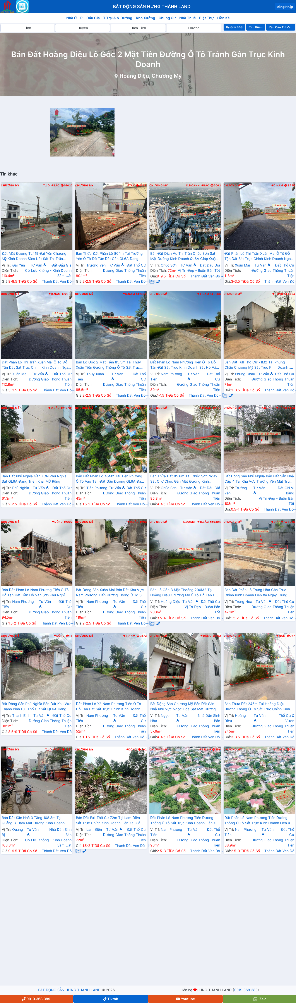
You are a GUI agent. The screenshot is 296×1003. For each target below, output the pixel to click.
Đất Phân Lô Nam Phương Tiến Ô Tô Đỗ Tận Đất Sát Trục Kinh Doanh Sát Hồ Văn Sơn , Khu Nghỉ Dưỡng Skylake (184, 365)
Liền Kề (223, 18)
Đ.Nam (277, 185)
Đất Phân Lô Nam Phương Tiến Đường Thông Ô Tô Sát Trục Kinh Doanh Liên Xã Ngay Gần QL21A (184, 820)
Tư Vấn (38, 265)
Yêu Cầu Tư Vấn (281, 27)
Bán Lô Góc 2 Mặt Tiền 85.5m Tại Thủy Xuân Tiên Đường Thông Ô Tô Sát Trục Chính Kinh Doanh (108, 365)
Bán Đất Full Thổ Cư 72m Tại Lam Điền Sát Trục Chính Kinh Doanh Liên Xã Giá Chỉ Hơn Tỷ (108, 820)
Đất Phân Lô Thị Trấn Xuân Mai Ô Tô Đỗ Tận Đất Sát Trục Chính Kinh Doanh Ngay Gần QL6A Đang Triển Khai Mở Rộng (258, 256)
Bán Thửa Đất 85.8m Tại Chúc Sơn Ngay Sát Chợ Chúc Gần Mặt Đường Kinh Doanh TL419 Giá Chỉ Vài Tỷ (183, 479)
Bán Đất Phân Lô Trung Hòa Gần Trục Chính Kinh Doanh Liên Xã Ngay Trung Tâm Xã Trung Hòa (255, 593)
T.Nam (203, 294)
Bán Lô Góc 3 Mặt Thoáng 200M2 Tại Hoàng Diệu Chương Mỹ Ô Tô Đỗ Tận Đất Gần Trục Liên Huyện (184, 593)
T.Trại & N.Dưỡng (117, 18)
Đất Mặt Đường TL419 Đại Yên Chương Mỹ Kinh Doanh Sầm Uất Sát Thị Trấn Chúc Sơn (34, 256)
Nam (130, 408)
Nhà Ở (71, 18)
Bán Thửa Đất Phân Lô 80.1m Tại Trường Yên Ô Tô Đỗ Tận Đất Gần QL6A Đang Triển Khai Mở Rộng (109, 256)
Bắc (55, 185)
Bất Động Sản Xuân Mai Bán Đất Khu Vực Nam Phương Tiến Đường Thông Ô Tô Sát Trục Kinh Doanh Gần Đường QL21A (110, 593)
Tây (131, 185)
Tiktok (110, 999)
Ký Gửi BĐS (234, 27)
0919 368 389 (246, 990)
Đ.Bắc (54, 408)
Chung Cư (167, 18)
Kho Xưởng (145, 18)
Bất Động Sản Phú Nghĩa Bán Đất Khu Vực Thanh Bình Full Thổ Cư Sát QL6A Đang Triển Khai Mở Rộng (36, 707)
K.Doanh (193, 185)
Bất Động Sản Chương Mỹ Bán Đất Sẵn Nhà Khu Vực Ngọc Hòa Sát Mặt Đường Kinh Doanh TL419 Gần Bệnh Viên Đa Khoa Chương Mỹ (183, 707)
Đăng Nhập (285, 7)
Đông (277, 294)
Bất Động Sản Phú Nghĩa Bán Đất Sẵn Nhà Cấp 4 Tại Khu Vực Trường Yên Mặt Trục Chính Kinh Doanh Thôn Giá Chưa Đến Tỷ (259, 479)
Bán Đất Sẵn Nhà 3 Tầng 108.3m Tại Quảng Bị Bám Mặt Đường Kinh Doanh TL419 (33, 820)
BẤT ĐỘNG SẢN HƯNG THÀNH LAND (69, 990)
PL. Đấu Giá (90, 18)
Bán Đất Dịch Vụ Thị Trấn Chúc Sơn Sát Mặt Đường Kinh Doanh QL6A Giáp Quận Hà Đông (184, 256)
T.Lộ (46, 185)
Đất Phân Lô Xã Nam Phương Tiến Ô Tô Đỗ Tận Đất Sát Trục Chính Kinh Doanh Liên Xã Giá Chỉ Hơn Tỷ (108, 707)
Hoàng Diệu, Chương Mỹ (150, 76)
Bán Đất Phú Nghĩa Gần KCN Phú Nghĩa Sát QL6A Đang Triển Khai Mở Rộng (34, 478)
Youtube (185, 999)
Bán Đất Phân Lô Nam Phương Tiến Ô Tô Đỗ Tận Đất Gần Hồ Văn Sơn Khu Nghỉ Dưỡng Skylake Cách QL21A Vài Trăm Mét (36, 593)
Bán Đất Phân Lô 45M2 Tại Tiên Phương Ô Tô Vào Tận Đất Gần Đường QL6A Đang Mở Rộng (110, 479)
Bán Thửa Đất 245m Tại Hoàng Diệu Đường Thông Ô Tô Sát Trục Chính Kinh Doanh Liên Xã (257, 707)
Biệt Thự (206, 18)
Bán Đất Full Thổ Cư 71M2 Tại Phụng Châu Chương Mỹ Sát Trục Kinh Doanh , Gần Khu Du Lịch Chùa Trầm (257, 365)
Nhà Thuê (187, 18)
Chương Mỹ (10, 185)
